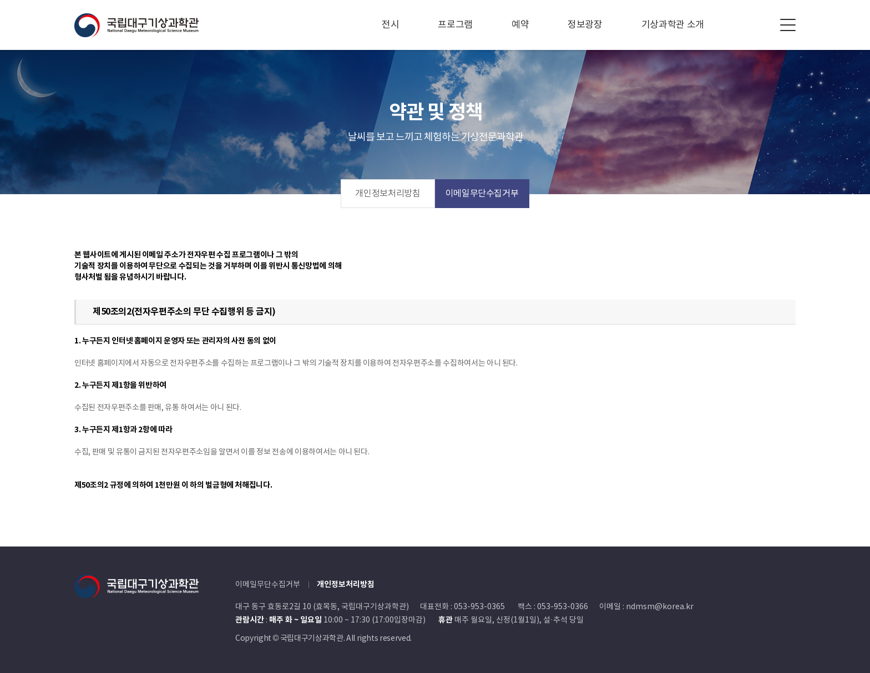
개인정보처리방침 (387, 194)
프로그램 (455, 25)
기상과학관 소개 (672, 25)
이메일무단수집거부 (482, 194)
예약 (520, 25)
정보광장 (585, 25)
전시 (390, 25)
